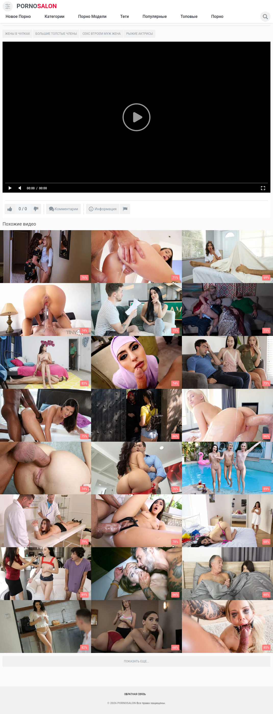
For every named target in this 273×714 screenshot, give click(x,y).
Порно (217, 16)
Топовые (188, 16)
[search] (265, 16)
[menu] (8, 6)
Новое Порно (18, 16)
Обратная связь (135, 694)
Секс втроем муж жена (101, 34)
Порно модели (92, 16)
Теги (124, 16)
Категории (55, 16)
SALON (37, 6)
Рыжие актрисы (139, 34)
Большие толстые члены (56, 34)
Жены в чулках (17, 34)
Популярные (155, 16)
